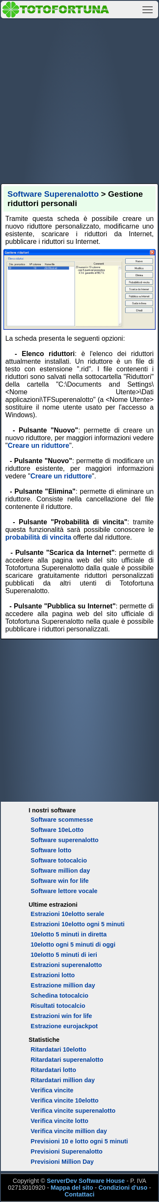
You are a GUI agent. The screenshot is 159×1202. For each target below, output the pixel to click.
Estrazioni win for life (61, 1016)
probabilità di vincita (39, 537)
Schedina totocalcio (59, 995)
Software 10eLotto (57, 829)
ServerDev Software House (86, 1180)
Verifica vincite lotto (59, 1120)
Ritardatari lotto (53, 1069)
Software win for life (60, 880)
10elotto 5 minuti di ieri (64, 954)
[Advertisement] (79, 99)
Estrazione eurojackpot (64, 1026)
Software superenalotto (64, 840)
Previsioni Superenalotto (67, 1151)
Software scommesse (62, 819)
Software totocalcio (59, 860)
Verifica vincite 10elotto (64, 1100)
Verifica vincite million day (69, 1131)
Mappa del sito (71, 1187)
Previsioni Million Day (62, 1161)
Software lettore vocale (64, 891)
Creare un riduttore (38, 445)
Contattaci (79, 1194)
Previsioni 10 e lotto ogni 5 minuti (79, 1141)
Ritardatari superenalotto (67, 1059)
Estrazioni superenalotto (66, 965)
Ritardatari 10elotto (58, 1049)
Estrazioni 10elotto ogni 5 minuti (77, 924)
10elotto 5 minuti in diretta (68, 934)
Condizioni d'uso (122, 1187)
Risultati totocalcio (58, 1005)
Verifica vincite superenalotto (73, 1110)
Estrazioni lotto (53, 975)
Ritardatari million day (63, 1080)
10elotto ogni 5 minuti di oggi (73, 944)
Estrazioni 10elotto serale (67, 914)
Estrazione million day (63, 985)
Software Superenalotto (53, 193)
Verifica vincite (52, 1090)
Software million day (60, 870)
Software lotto (51, 850)
